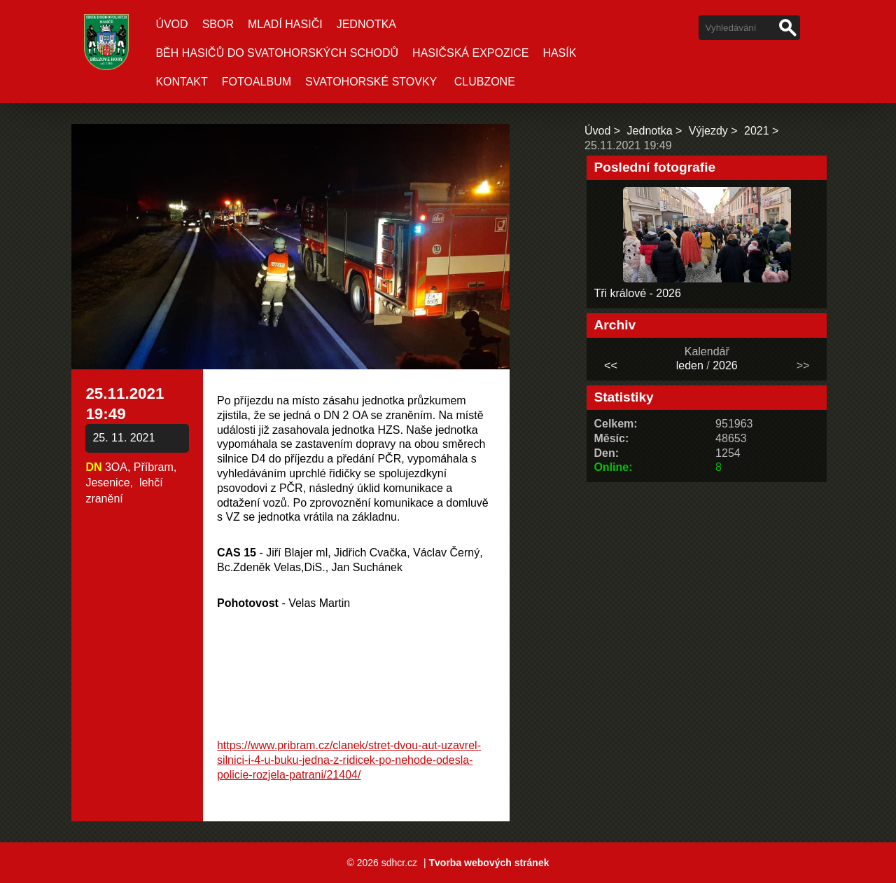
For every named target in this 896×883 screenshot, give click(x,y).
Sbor (218, 24)
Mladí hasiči (285, 24)
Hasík (559, 53)
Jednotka (366, 24)
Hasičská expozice (470, 53)
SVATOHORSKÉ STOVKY (371, 82)
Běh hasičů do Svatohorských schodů (276, 53)
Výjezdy (708, 131)
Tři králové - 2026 (637, 293)
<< (610, 365)
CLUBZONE (484, 82)
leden (690, 365)
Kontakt (181, 82)
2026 (725, 365)
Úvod (171, 24)
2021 (756, 131)
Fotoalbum (256, 82)
